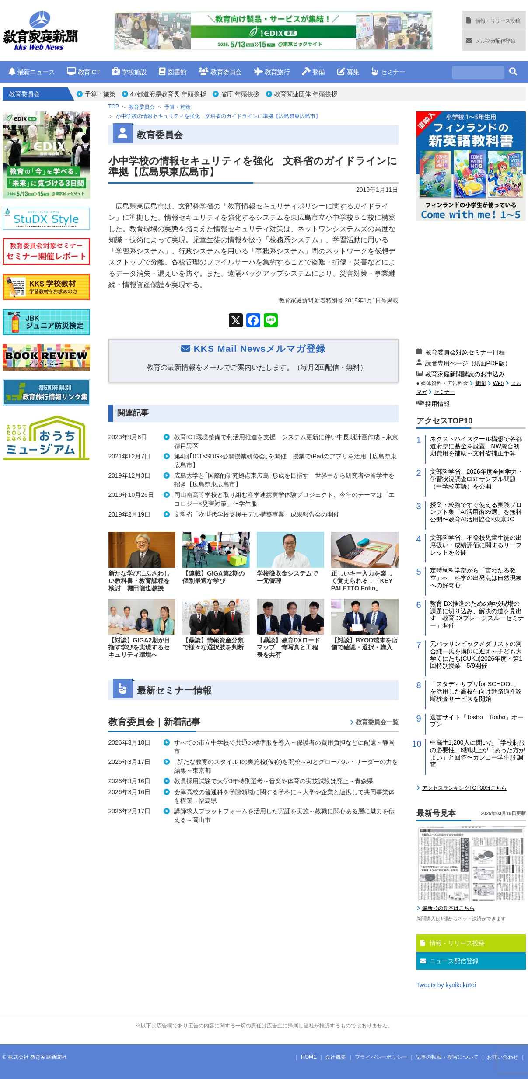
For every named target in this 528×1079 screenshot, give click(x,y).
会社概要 (335, 1057)
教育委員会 (220, 72)
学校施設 (129, 72)
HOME (309, 1057)
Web (498, 383)
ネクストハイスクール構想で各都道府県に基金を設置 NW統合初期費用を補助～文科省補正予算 (476, 446)
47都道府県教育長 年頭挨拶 (168, 93)
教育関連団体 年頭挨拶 (305, 93)
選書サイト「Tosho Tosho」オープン (477, 721)
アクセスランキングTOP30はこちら (464, 788)
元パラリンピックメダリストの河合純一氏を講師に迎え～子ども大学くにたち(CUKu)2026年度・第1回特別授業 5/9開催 (476, 654)
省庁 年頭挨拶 (240, 93)
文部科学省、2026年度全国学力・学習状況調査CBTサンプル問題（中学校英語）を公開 (476, 479)
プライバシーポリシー (381, 1057)
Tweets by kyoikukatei (446, 985)
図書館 (172, 72)
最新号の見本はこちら (448, 908)
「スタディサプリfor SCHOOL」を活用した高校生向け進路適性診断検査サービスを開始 (476, 691)
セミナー (388, 72)
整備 (313, 72)
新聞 (480, 383)
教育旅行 (272, 72)
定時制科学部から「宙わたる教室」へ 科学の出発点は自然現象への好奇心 (476, 578)
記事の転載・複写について (447, 1057)
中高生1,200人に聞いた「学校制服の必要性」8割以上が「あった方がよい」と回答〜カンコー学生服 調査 (477, 753)
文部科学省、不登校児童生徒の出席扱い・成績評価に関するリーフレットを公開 (476, 545)
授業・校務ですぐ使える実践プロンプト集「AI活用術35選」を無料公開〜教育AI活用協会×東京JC (476, 512)
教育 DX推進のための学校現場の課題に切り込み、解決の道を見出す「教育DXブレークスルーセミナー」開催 (477, 614)
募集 (348, 72)
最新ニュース (32, 72)
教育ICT (83, 72)
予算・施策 (100, 93)
